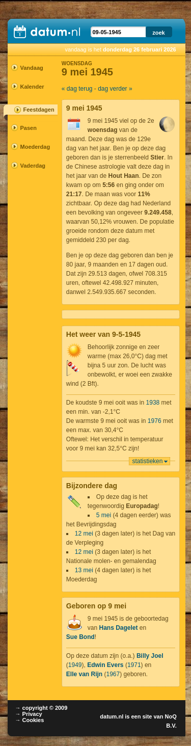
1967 (113, 674)
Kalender (29, 87)
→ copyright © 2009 (41, 708)
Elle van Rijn (84, 674)
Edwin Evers (105, 665)
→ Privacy (28, 714)
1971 (134, 665)
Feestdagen (38, 109)
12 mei (84, 533)
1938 (153, 402)
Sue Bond (80, 637)
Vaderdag (29, 166)
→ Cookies (29, 720)
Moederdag (29, 147)
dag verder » (115, 88)
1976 (154, 420)
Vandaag (29, 68)
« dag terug (77, 88)
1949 (75, 665)
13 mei (84, 570)
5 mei (103, 515)
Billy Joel (150, 655)
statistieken (147, 461)
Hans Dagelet (118, 627)
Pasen (28, 128)
